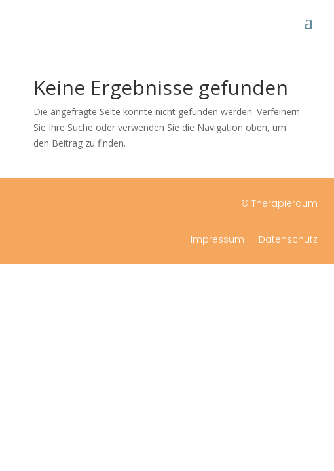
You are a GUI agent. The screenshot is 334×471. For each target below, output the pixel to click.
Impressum (217, 240)
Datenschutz (288, 240)
